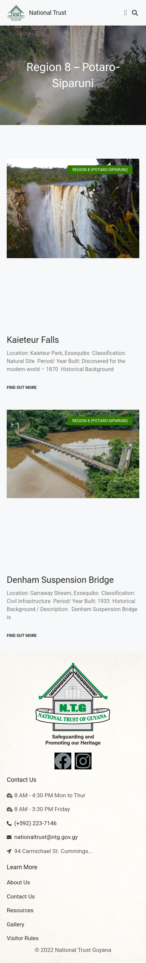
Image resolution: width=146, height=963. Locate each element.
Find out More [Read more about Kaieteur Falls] (22, 387)
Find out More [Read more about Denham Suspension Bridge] (22, 635)
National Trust (47, 12)
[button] (125, 12)
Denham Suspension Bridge (60, 580)
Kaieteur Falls (33, 340)
